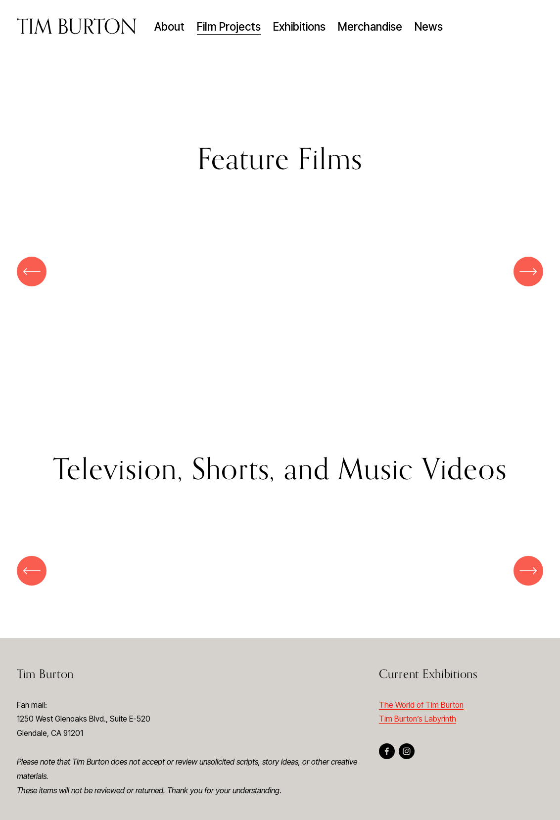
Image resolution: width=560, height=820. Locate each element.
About (169, 26)
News (429, 26)
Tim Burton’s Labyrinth (417, 719)
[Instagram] (407, 751)
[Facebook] (387, 751)
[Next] (528, 271)
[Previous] (32, 271)
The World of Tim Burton (421, 705)
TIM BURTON (77, 26)
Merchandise (370, 26)
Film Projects (229, 26)
